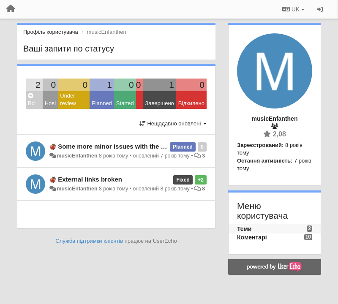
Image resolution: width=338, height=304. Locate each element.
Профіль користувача (50, 32)
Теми (244, 228)
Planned (102, 103)
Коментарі (252, 237)
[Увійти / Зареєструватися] (319, 9)
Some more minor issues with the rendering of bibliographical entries (162, 146)
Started (125, 103)
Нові (50, 103)
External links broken (90, 179)
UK (293, 9)
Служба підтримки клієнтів (89, 241)
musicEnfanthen (77, 156)
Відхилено (191, 103)
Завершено (159, 103)
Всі (31, 100)
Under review (68, 99)
